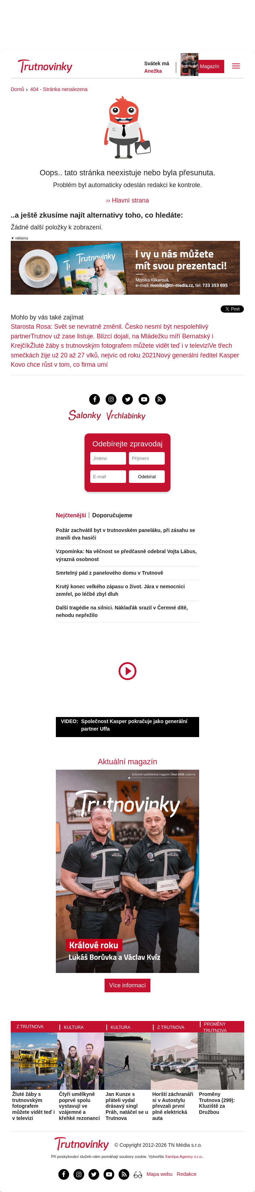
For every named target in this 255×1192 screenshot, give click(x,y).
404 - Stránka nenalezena (58, 89)
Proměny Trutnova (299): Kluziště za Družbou (217, 1103)
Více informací (127, 985)
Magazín (209, 66)
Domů (17, 89)
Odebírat (147, 476)
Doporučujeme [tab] (112, 515)
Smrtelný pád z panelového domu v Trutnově (109, 573)
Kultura (73, 1027)
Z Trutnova (30, 1026)
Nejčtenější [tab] (71, 515)
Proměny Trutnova (215, 1027)
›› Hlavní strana (127, 200)
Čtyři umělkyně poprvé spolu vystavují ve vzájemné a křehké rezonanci (79, 1106)
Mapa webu (159, 1174)
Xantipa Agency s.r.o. (184, 1156)
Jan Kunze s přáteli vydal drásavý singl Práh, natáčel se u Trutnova (127, 1106)
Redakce (187, 1174)
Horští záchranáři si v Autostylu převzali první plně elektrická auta (172, 1106)
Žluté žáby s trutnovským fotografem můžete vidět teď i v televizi (119, 345)
